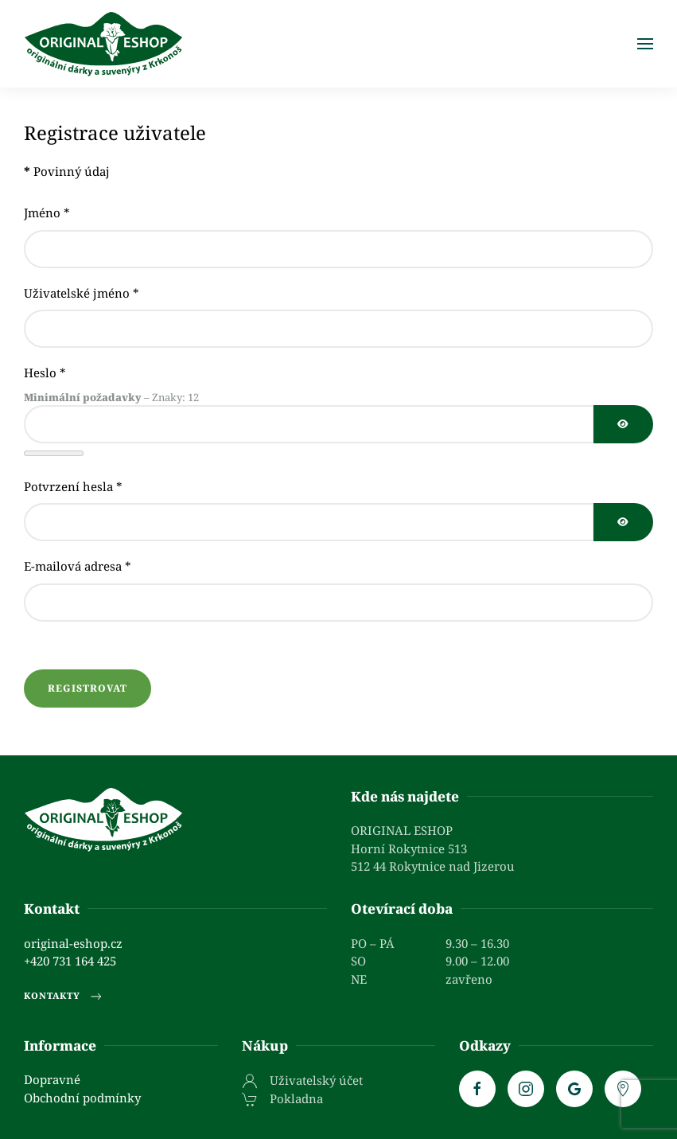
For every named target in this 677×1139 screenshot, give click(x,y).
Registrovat (87, 688)
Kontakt (52, 908)
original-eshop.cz (73, 943)
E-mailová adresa (77, 566)
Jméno (47, 212)
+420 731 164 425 (70, 961)
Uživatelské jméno (81, 293)
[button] (645, 44)
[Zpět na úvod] (103, 44)
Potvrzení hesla (73, 486)
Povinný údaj (67, 171)
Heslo (45, 372)
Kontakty (64, 996)
